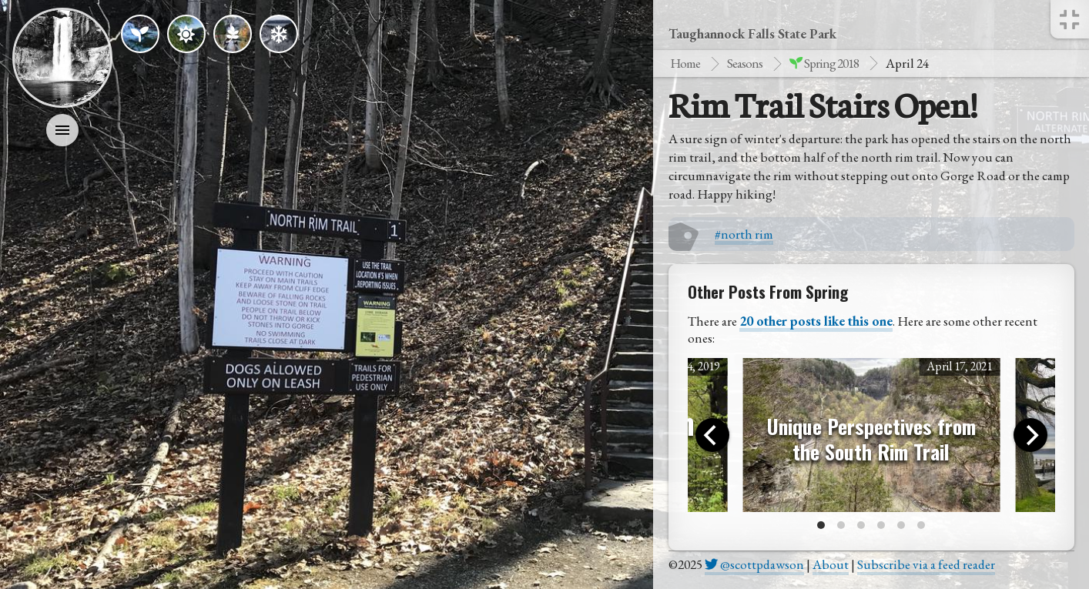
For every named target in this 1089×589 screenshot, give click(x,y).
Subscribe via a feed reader (926, 564)
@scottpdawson (754, 564)
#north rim (744, 234)
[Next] (1030, 435)
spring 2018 (824, 63)
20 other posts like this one (816, 321)
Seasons (744, 63)
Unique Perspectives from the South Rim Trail (871, 439)
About (831, 564)
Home (685, 63)
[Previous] (712, 435)
